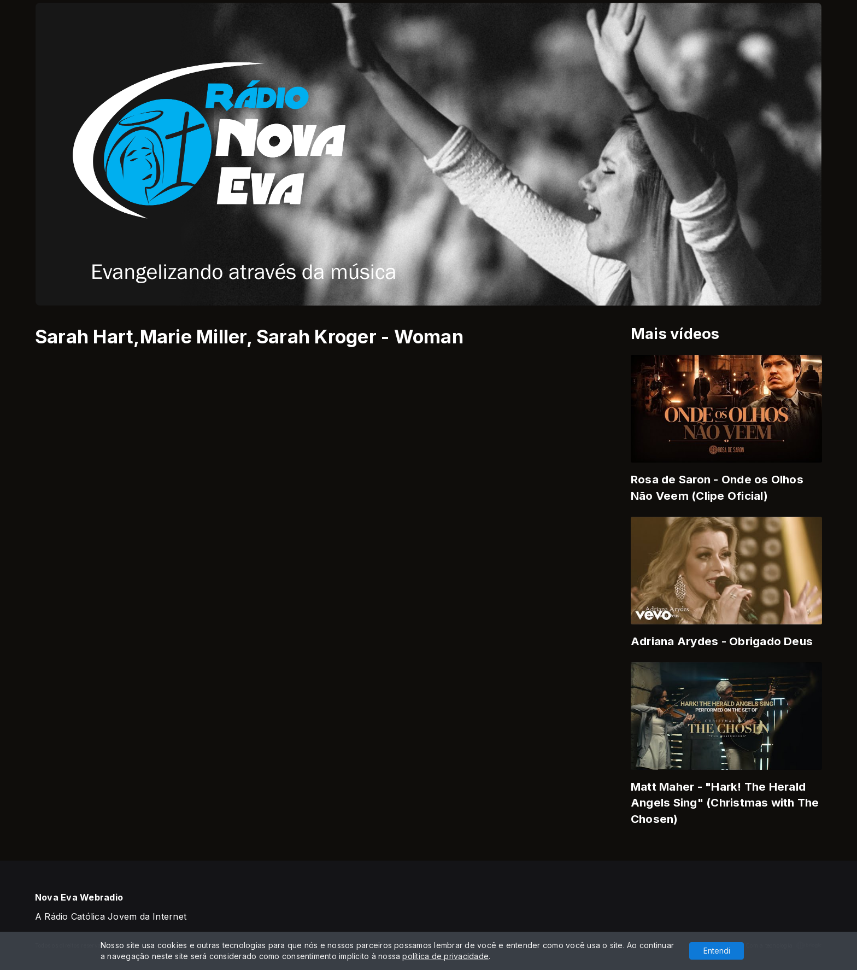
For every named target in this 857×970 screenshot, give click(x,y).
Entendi (716, 950)
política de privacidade (445, 956)
